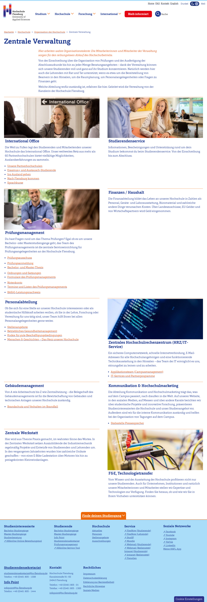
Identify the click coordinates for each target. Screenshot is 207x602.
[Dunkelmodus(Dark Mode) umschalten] (194, 4)
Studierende (63, 526)
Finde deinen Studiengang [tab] (104, 515)
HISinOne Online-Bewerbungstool (24, 540)
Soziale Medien (91, 590)
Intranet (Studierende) (135, 551)
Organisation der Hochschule (49, 32)
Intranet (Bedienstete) (138, 554)
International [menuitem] (108, 13)
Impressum (89, 573)
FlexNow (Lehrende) (137, 534)
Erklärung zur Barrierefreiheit (98, 582)
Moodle (131, 540)
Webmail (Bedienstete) (139, 547)
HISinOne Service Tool (68, 547)
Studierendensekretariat (66, 540)
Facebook (171, 531)
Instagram (171, 538)
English (174, 3)
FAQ (157, 3)
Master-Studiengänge (15, 534)
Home (151, 3)
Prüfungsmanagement (66, 544)
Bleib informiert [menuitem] (138, 14)
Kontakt (165, 3)
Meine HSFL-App (172, 548)
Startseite (9, 32)
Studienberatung (13, 537)
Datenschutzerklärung (95, 577)
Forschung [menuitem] (85, 13)
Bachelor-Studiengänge (16, 530)
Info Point (59, 537)
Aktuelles (97, 530)
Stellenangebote (100, 537)
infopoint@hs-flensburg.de (18, 587)
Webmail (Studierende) (139, 544)
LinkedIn (170, 545)
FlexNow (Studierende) (139, 530)
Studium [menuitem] (40, 13)
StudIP (130, 537)
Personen (97, 534)
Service (129, 526)
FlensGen (132, 558)
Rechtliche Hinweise (94, 586)
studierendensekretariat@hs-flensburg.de (25, 573)
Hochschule (24, 32)
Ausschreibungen (101, 540)
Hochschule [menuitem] (62, 13)
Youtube (170, 535)
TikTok (169, 541)
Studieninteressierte (19, 526)
